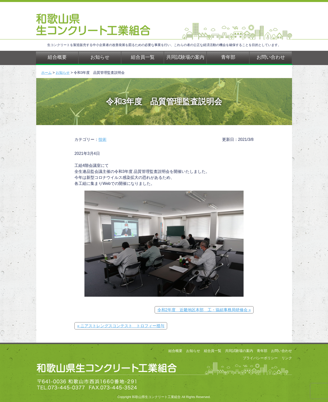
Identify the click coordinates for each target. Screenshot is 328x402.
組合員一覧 (143, 57)
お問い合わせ (271, 57)
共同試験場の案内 (185, 57)
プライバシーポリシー (260, 358)
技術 (102, 139)
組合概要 (57, 57)
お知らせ (99, 57)
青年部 (228, 57)
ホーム (46, 73)
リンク (287, 358)
